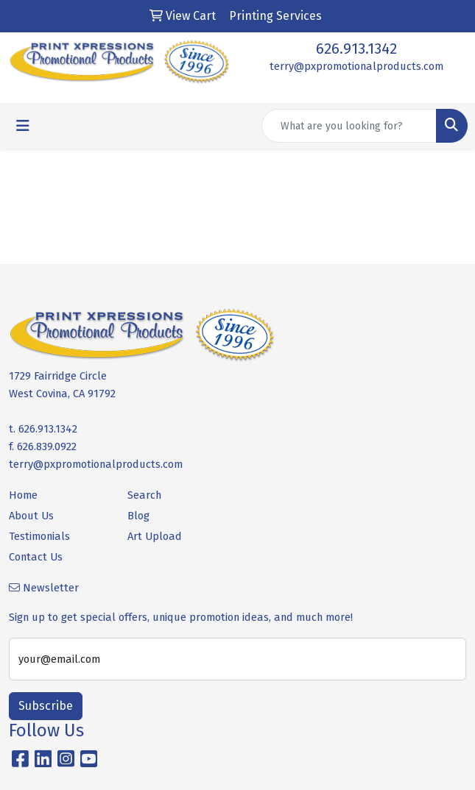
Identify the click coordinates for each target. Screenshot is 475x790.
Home (23, 495)
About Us (31, 515)
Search (144, 495)
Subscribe (45, 706)
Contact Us (36, 556)
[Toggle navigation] (22, 125)
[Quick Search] (349, 126)
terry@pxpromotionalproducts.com (356, 66)
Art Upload (154, 536)
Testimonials (39, 536)
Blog (138, 515)
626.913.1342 (356, 48)
